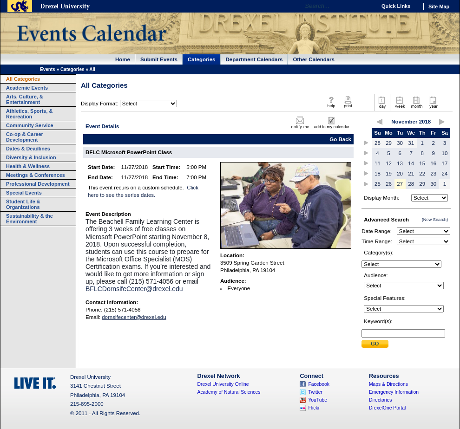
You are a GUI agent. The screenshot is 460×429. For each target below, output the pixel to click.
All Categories (23, 79)
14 (411, 163)
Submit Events (158, 59)
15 (422, 163)
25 (378, 184)
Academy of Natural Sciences (229, 392)
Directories (380, 400)
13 (400, 163)
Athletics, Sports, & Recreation (29, 113)
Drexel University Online (223, 384)
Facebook (318, 384)
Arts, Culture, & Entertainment (24, 99)
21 (411, 173)
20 (400, 173)
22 (422, 173)
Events (47, 69)
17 (445, 163)
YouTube (317, 400)
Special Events (24, 192)
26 (389, 184)
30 (400, 143)
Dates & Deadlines (28, 148)
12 (389, 163)
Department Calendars (254, 59)
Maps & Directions (388, 384)
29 (389, 143)
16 (433, 163)
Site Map (438, 6)
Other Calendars (314, 59)
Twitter (315, 392)
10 (445, 153)
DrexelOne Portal (387, 407)
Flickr (314, 407)
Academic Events (27, 88)
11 (378, 163)
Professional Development (38, 184)
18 (378, 173)
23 (433, 173)
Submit (374, 344)
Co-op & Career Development (24, 137)
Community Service (29, 125)
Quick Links (395, 6)
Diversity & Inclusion (31, 157)
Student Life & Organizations (23, 204)
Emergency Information (394, 392)
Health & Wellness (28, 166)
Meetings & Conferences (35, 175)
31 (411, 143)
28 (378, 143)
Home (122, 59)
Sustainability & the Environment (29, 218)
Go (367, 6)
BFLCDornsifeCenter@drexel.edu (134, 288)
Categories (202, 59)
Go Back (340, 139)
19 (389, 173)
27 (400, 184)
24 (445, 173)
